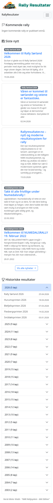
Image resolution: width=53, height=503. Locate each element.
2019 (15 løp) (11, 369)
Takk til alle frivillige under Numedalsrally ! (22, 193)
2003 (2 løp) (11, 490)
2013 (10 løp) (11, 414)
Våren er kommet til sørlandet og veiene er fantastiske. (33, 94)
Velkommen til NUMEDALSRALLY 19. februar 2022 (26, 234)
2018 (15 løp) (11, 376)
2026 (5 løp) (11, 287)
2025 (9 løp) (11, 324)
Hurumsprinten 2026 (26, 299)
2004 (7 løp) (11, 482)
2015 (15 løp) (11, 399)
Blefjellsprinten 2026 (26, 305)
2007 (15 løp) (11, 459)
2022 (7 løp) (11, 346)
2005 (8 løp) (11, 475)
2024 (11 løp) (11, 331)
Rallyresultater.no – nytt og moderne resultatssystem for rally (33, 137)
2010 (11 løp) (11, 437)
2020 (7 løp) (11, 361)
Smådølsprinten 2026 (26, 317)
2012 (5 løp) (11, 422)
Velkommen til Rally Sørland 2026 (23, 55)
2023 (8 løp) (11, 339)
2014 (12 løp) (11, 407)
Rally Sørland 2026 (26, 294)
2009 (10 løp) (11, 444)
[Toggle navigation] (47, 15)
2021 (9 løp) (11, 354)
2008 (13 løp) (11, 452)
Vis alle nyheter (26, 268)
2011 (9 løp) (11, 429)
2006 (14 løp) (11, 467)
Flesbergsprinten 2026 (26, 311)
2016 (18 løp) (11, 392)
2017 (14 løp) (11, 384)
